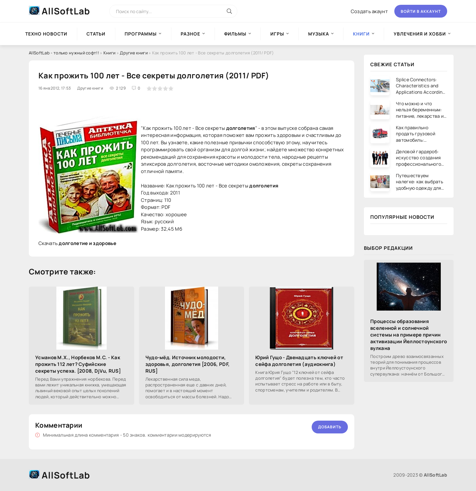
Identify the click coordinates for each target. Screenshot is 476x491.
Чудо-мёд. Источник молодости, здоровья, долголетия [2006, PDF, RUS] (187, 364)
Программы (141, 34)
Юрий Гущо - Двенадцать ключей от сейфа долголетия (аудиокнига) (299, 361)
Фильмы (235, 34)
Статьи (95, 34)
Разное (190, 34)
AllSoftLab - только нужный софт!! (64, 53)
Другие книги (134, 53)
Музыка (318, 34)
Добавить (329, 427)
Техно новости (46, 34)
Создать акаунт (369, 11)
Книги (109, 53)
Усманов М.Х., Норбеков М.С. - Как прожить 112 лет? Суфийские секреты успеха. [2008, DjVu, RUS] (78, 364)
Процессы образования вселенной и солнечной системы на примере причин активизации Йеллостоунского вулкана (408, 335)
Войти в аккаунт (421, 11)
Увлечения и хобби (420, 34)
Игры (277, 34)
